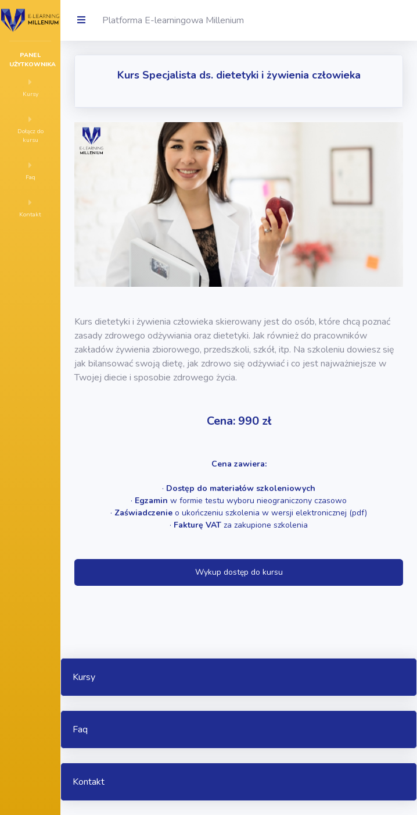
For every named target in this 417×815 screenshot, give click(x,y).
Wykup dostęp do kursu (239, 572)
